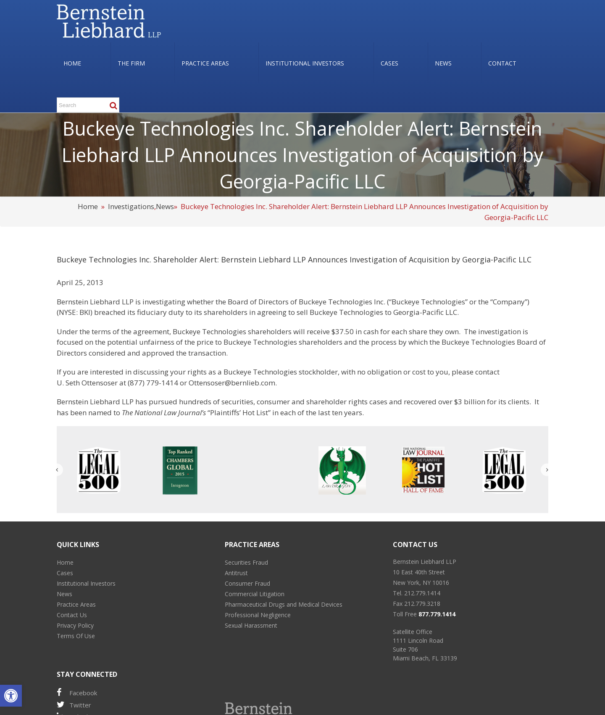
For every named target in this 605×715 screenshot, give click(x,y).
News (165, 206)
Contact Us (72, 615)
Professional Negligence (258, 615)
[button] (11, 696)
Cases (65, 573)
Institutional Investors (86, 583)
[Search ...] (88, 105)
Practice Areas (76, 604)
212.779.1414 (422, 593)
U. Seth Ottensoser (87, 383)
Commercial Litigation (254, 594)
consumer (273, 401)
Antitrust (236, 573)
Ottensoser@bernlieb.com (232, 383)
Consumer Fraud (247, 583)
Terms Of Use (76, 636)
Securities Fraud (246, 562)
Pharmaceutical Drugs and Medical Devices (283, 604)
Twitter (74, 704)
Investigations (131, 206)
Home (88, 206)
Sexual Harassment (251, 625)
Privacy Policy (75, 625)
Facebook (77, 692)
